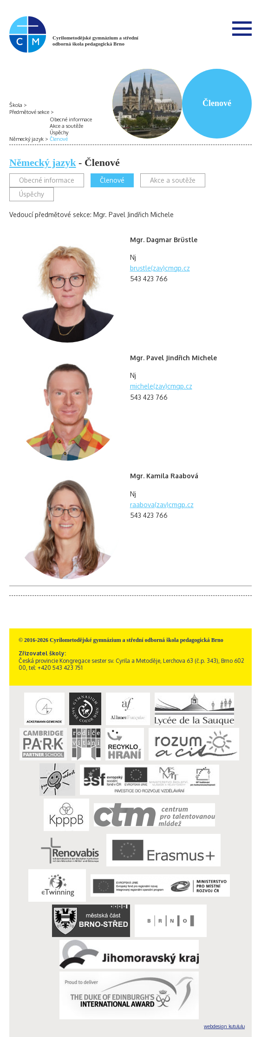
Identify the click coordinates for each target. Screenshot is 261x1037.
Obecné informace (71, 119)
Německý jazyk (26, 139)
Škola (15, 105)
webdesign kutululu (224, 1026)
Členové (59, 139)
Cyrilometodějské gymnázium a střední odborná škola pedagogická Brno (95, 40)
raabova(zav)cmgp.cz (162, 505)
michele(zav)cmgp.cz (161, 386)
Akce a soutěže (66, 126)
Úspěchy (59, 132)
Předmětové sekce (29, 112)
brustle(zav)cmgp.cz (160, 268)
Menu (242, 28)
